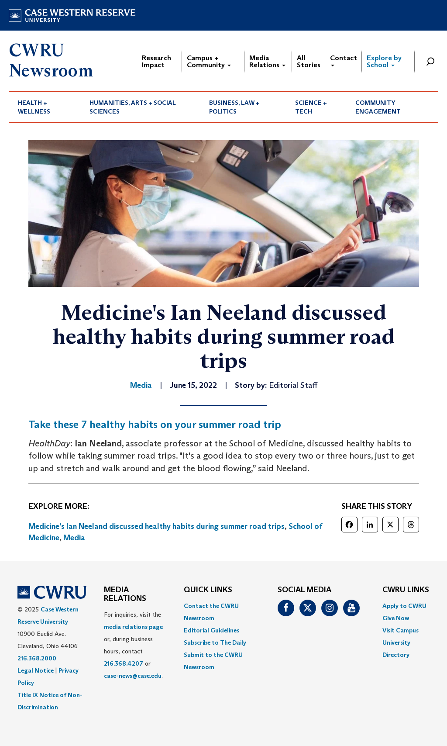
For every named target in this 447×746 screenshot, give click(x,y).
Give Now (395, 618)
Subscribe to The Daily (215, 642)
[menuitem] (44, 107)
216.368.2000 (36, 658)
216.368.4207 (123, 663)
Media (74, 537)
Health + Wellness (34, 107)
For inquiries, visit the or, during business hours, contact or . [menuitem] (133, 645)
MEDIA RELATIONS (125, 594)
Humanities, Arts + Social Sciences (132, 107)
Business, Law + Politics (234, 107)
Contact (343, 60)
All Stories (308, 61)
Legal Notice (35, 670)
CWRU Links (405, 590)
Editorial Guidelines (211, 630)
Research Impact (156, 61)
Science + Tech (311, 107)
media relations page (133, 627)
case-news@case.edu (133, 676)
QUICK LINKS (208, 590)
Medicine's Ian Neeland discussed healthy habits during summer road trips (156, 526)
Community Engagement (378, 107)
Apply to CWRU (404, 606)
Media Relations (267, 61)
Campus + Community (209, 61)
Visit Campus (400, 630)
